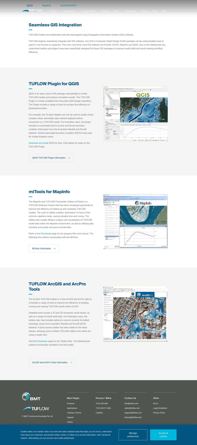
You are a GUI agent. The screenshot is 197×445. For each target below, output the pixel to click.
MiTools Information (43, 249)
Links (164, 13)
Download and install (39, 143)
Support (105, 13)
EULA (155, 404)
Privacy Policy (159, 413)
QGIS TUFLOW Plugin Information (51, 158)
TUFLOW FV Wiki (103, 408)
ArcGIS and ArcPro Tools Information (52, 362)
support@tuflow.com (133, 413)
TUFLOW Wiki (102, 404)
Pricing (145, 13)
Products (54, 13)
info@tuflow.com (131, 404)
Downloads (132, 13)
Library (117, 13)
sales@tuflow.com (132, 408)
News (154, 13)
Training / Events (89, 13)
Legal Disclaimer (160, 408)
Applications (70, 13)
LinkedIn (99, 413)
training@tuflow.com (133, 417)
